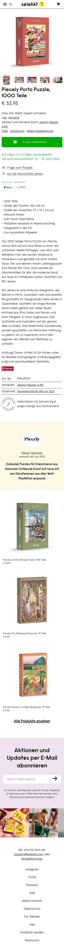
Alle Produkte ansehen (32, 721)
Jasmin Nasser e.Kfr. (30, 385)
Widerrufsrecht (32, 901)
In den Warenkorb (34, 142)
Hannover (36, 453)
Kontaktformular (32, 858)
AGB (32, 893)
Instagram (32, 869)
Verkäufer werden (32, 932)
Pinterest (32, 885)
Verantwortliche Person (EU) (35, 391)
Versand (13, 117)
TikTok (32, 877)
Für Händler (32, 916)
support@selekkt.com (28, 854)
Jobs (32, 924)
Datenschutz (32, 908)
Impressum (32, 940)
